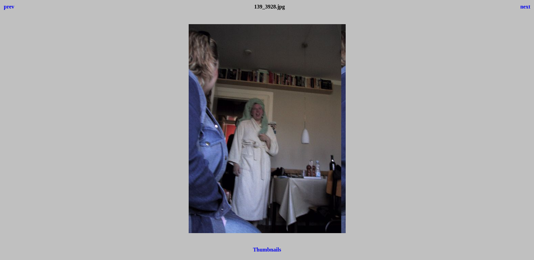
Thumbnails (267, 250)
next (525, 7)
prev (9, 7)
